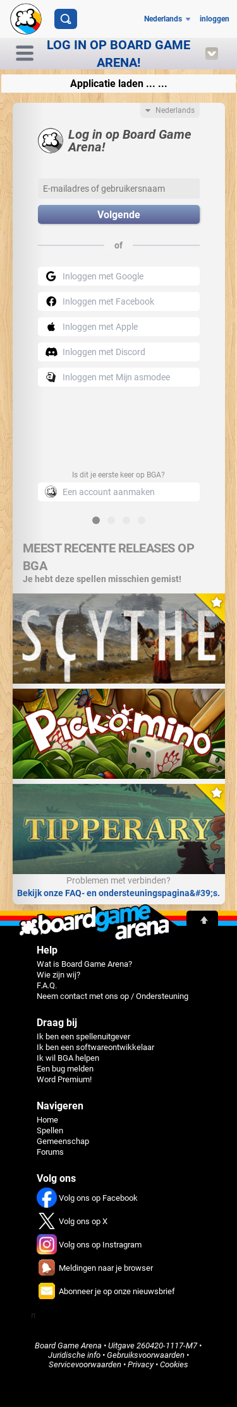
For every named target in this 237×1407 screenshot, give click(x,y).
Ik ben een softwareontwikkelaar (95, 1047)
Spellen (50, 1130)
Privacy (141, 1364)
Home (47, 1119)
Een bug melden (65, 1068)
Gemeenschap (63, 1141)
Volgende (118, 215)
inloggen (214, 19)
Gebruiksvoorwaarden (146, 1355)
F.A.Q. (47, 985)
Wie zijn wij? (58, 974)
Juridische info (74, 1355)
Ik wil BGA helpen (68, 1058)
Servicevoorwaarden (85, 1364)
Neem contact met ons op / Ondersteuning (112, 996)
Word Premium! (64, 1079)
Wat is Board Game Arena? (84, 964)
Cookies (174, 1364)
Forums (50, 1152)
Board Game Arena (68, 1345)
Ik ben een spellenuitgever (83, 1036)
